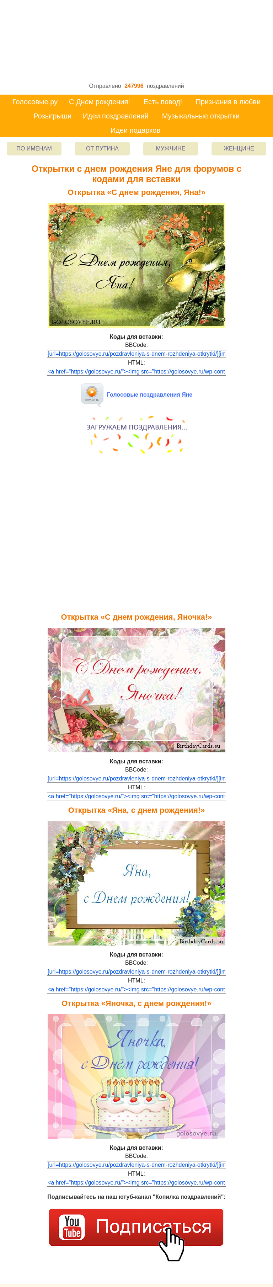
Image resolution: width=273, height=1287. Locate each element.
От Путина (102, 148)
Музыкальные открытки (201, 116)
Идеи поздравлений (116, 116)
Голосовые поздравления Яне (137, 395)
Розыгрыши (52, 116)
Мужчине (171, 148)
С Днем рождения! (99, 102)
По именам (34, 148)
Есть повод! (163, 102)
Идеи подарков (135, 130)
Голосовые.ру (35, 102)
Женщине (239, 148)
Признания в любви (228, 102)
